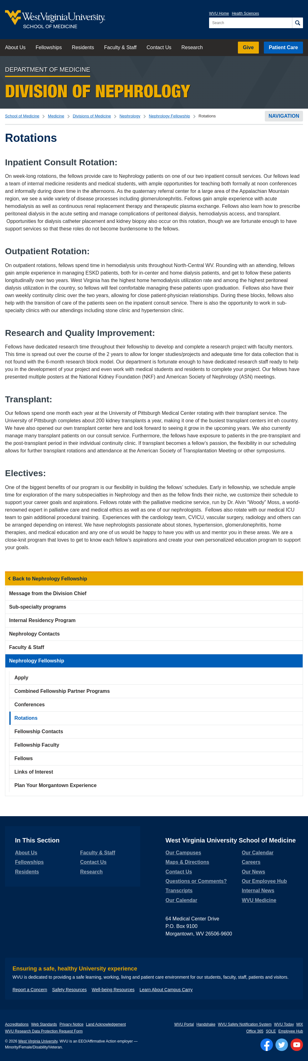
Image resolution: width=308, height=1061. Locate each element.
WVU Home (219, 13)
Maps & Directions (187, 862)
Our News (253, 871)
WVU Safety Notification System (244, 1024)
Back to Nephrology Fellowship (50, 578)
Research (192, 47)
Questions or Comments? (196, 881)
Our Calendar (181, 900)
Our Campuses (183, 852)
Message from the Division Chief (47, 593)
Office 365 (254, 1031)
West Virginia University (37, 1041)
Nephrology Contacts (34, 633)
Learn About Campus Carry (166, 989)
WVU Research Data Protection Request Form (44, 1031)
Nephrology (130, 116)
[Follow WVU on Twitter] (281, 1044)
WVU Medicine (259, 900)
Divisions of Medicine (92, 116)
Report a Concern (30, 989)
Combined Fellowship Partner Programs (62, 691)
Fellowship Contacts (38, 731)
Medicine (56, 116)
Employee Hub (290, 1031)
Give (248, 47)
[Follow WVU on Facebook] (266, 1044)
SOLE (271, 1031)
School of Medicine (22, 116)
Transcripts (179, 890)
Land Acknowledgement (106, 1024)
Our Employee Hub (264, 881)
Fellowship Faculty (36, 745)
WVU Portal (184, 1024)
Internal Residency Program (42, 620)
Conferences (29, 704)
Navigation (284, 116)
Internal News (258, 890)
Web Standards (44, 1024)
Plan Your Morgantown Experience (55, 785)
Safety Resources (69, 989)
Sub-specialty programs (37, 607)
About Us (15, 47)
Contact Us (158, 47)
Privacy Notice (71, 1024)
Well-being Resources (113, 989)
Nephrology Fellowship (169, 116)
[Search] (297, 23)
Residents (83, 47)
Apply (21, 677)
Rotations (26, 718)
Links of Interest (33, 772)
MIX (299, 1024)
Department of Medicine (47, 69)
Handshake (205, 1024)
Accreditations (16, 1024)
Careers (251, 862)
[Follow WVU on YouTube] (296, 1044)
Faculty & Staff (120, 47)
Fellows (23, 758)
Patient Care (283, 47)
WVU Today (284, 1024)
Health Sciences (245, 13)
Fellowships (49, 47)
